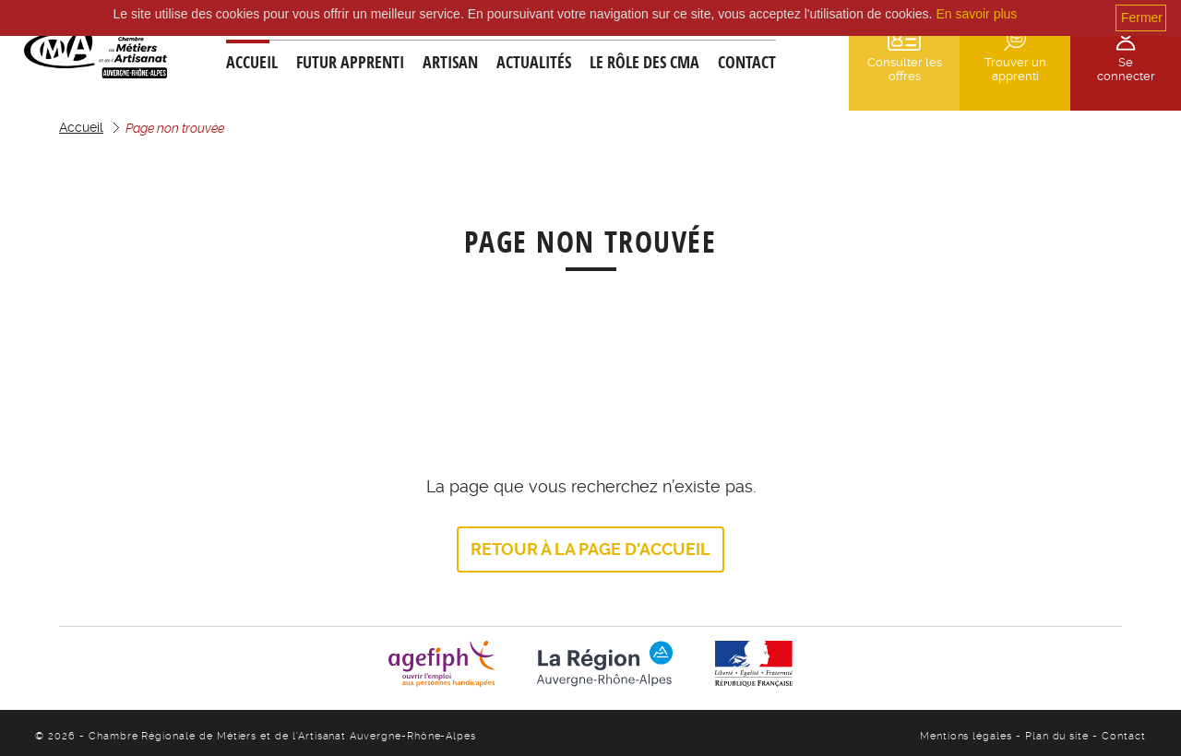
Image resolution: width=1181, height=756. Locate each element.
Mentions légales (968, 736)
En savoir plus (976, 13)
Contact (747, 62)
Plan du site (1058, 736)
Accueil (252, 62)
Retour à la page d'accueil (590, 549)
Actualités (533, 62)
